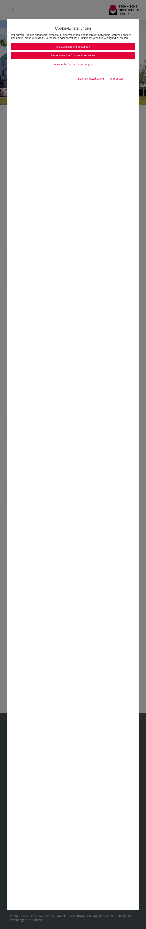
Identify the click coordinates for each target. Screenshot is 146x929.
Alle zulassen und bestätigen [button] (73, 46)
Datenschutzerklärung (91, 78)
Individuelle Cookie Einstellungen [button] (72, 64)
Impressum (116, 78)
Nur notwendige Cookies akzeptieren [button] (73, 55)
